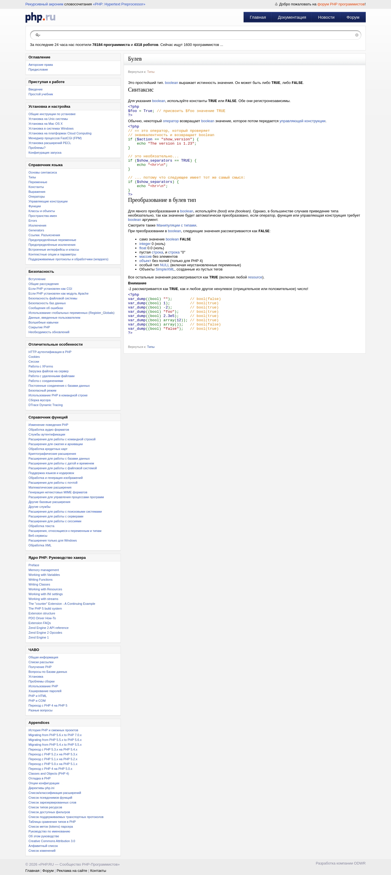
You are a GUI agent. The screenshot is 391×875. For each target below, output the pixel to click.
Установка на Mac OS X (46, 123)
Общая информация (43, 657)
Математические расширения (50, 487)
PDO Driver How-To (42, 618)
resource (255, 297)
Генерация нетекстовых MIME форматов (58, 492)
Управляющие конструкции (48, 201)
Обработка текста (41, 526)
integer (145, 263)
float (143, 267)
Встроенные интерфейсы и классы (54, 249)
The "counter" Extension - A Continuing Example (62, 603)
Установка (36, 676)
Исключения (38, 225)
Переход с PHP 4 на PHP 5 (48, 705)
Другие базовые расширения (49, 502)
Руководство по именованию (49, 831)
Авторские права (41, 64)
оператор (171, 124)
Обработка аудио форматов (49, 429)
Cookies (34, 356)
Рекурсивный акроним (45, 4)
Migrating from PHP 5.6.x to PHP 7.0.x (55, 735)
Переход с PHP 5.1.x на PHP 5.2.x (53, 759)
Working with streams (43, 599)
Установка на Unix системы (48, 119)
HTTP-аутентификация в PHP (50, 352)
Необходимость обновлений (49, 332)
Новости (326, 17)
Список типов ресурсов (45, 807)
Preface (34, 565)
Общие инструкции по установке (52, 114)
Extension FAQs (40, 623)
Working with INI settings (46, 594)
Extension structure (42, 613)
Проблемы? (37, 147)
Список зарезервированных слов (53, 802)
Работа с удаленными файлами (52, 376)
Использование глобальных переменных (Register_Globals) (72, 312)
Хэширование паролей (45, 691)
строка (157, 271)
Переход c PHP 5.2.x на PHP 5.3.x (53, 754)
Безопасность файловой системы (53, 298)
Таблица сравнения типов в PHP (52, 821)
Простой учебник (41, 94)
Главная (258, 17)
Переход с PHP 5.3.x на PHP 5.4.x (53, 749)
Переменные (38, 182)
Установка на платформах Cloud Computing (60, 133)
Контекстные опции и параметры (52, 254)
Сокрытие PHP (39, 327)
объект (145, 280)
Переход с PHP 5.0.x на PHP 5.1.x (53, 764)
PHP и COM (37, 700)
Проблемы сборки (42, 681)
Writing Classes (39, 584)
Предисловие (38, 69)
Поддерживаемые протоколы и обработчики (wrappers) (69, 259)
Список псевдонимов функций (50, 797)
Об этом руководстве (44, 836)
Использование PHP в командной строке (58, 395)
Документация (292, 17)
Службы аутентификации (47, 434)
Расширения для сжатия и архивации (56, 444)
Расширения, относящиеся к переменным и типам (65, 530)
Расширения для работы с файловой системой (63, 468)
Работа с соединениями (46, 380)
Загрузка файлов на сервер (49, 371)
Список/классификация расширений (55, 792)
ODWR (359, 863)
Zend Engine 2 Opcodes (45, 632)
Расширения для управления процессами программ (66, 497)
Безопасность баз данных (47, 303)
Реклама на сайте (72, 870)
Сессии (34, 361)
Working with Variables (44, 574)
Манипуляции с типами (176, 243)
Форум (353, 17)
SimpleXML (165, 288)
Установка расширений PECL (50, 143)
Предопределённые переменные (53, 240)
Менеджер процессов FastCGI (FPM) (55, 138)
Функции (35, 206)
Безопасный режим (42, 390)
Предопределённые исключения (52, 244)
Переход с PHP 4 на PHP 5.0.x (51, 768)
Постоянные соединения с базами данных (59, 385)
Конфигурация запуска (45, 152)
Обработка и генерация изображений (56, 477)
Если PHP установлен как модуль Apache (59, 293)
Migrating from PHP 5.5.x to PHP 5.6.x (55, 739)
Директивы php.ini (41, 788)
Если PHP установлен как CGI (50, 288)
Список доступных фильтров (49, 812)
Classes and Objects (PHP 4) (49, 773)
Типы (32, 177)
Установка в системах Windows (51, 128)
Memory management (44, 570)
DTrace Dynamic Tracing (46, 405)
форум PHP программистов (341, 4)
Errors (33, 220)
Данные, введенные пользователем (54, 317)
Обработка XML (40, 545)
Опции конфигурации (44, 783)
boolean (171, 83)
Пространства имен (43, 215)
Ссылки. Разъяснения (44, 235)
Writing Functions (41, 579)
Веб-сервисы (38, 535)
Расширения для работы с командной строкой (62, 439)
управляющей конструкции (303, 124)
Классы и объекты (42, 211)
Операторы (37, 196)
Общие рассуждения (44, 284)
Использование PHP (43, 686)
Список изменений (42, 850)
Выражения (37, 191)
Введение (36, 89)
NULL (164, 284)
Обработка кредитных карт (48, 449)
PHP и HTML (38, 696)
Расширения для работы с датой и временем (61, 463)
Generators (36, 230)
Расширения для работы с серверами (56, 516)
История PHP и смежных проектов (53, 730)
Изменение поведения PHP (48, 424)
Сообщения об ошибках (46, 308)
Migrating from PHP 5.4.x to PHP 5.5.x (55, 744)
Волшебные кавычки (44, 322)
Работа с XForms (41, 366)
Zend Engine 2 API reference (49, 627)
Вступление (37, 279)
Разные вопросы (41, 710)
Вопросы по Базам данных (48, 671)
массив (146, 276)
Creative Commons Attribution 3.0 (52, 841)
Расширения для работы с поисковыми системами (65, 511)
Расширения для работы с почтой (53, 482)
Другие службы (40, 506)
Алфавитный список (43, 845)
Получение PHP (40, 667)
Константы (36, 187)
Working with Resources (45, 589)
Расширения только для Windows (53, 540)
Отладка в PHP (40, 778)
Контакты (98, 870)
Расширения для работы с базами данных (59, 458)
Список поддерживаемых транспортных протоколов (66, 817)
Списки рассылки (41, 662)
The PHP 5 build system (45, 608)
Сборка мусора (40, 400)
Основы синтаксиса (43, 172)
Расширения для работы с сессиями (55, 521)
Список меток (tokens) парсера (51, 826)
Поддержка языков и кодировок (51, 473)
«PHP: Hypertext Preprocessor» (119, 4)
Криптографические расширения (52, 453)
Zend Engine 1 (39, 637)
